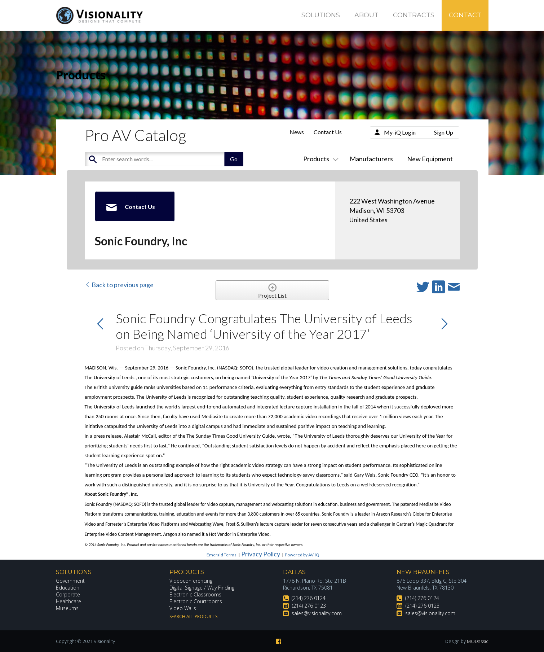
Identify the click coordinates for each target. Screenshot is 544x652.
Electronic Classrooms (195, 594)
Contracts (413, 15)
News (296, 131)
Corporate (68, 594)
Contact (465, 15)
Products (319, 159)
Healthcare (68, 601)
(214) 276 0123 (309, 605)
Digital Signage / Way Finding (201, 587)
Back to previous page (119, 285)
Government (70, 580)
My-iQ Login (400, 132)
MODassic (477, 641)
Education (67, 587)
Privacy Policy (260, 554)
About (366, 15)
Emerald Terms (221, 554)
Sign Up (443, 132)
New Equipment (430, 159)
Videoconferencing (190, 580)
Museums (67, 608)
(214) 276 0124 (309, 598)
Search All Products (193, 616)
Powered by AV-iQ (302, 554)
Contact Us (328, 131)
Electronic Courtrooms (195, 601)
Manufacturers (371, 159)
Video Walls (182, 608)
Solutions (320, 15)
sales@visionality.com (317, 613)
